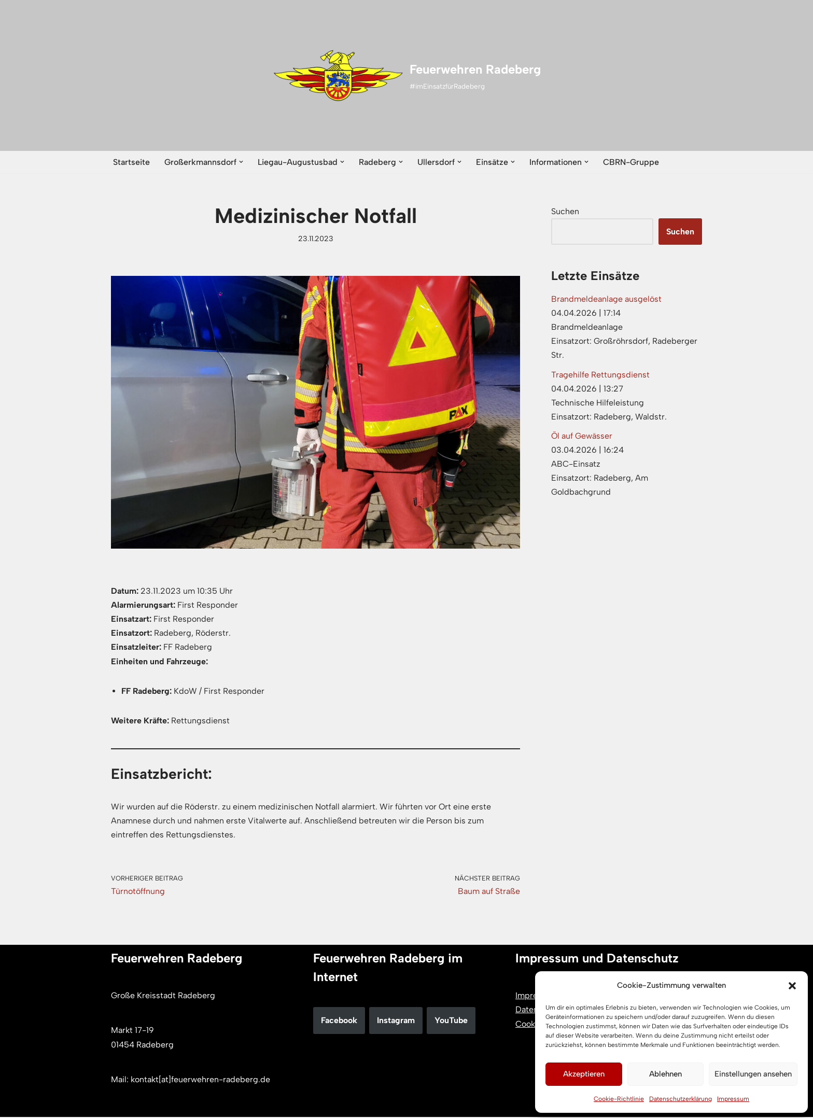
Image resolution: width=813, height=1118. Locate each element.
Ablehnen (665, 1074)
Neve (120, 1105)
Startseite (131, 162)
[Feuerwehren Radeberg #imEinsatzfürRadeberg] (407, 76)
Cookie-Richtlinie (619, 1098)
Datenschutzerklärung (680, 1098)
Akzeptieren (584, 1074)
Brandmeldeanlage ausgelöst (606, 299)
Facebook (339, 1021)
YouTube (451, 1021)
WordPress (218, 1105)
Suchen (565, 211)
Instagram (396, 1021)
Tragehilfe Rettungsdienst (600, 375)
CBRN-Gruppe (631, 162)
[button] (792, 986)
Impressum (733, 1098)
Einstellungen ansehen (753, 1074)
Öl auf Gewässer (582, 436)
